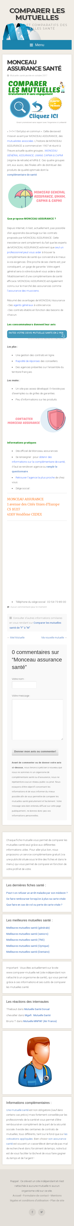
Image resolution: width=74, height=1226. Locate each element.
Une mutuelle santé (17, 1110)
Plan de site (57, 1200)
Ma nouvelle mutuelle (52, 637)
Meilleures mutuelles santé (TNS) (25, 939)
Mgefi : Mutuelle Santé (38, 1015)
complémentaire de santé (22, 174)
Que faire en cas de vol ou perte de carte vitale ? (34, 904)
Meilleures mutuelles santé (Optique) (27, 945)
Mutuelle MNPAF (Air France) (40, 1021)
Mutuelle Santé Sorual (37, 1009)
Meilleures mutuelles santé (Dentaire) (28, 951)
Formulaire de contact (36, 1195)
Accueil (17, 1195)
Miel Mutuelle (17, 637)
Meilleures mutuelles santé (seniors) (27, 933)
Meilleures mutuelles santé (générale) (28, 927)
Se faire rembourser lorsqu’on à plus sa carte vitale (36, 898)
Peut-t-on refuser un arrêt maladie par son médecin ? (37, 892)
